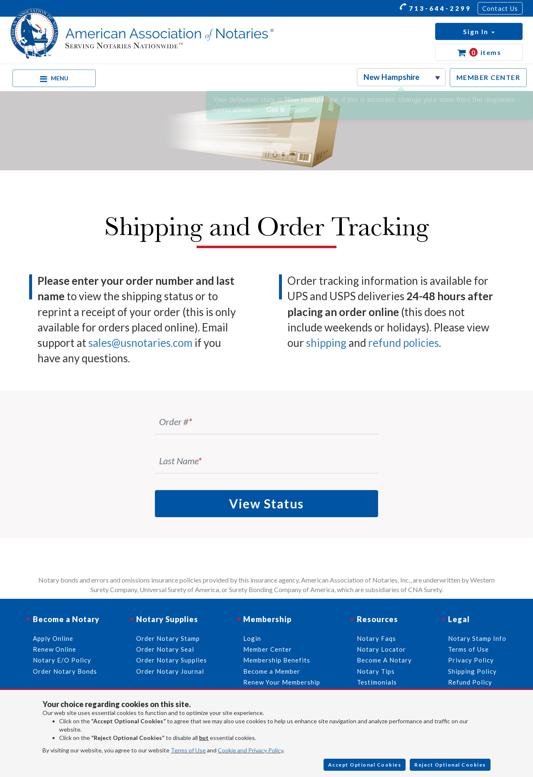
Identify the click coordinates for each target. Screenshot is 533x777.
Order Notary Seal (165, 649)
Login (252, 638)
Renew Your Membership (281, 682)
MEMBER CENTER (488, 77)
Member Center (267, 649)
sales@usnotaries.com (140, 342)
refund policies (403, 342)
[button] (479, 31)
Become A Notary (384, 660)
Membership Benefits (276, 660)
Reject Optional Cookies (450, 765)
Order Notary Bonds (65, 671)
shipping (326, 342)
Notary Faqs (376, 638)
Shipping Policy (472, 671)
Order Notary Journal (170, 671)
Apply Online (53, 638)
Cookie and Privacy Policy (250, 750)
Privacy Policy (471, 660)
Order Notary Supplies (171, 660)
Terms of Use (188, 750)
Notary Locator (381, 649)
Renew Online (54, 649)
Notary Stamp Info (477, 638)
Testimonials (377, 682)
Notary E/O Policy (62, 660)
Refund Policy (470, 682)
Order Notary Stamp (168, 638)
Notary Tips (376, 671)
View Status (266, 503)
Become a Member (271, 671)
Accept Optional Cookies (364, 765)
